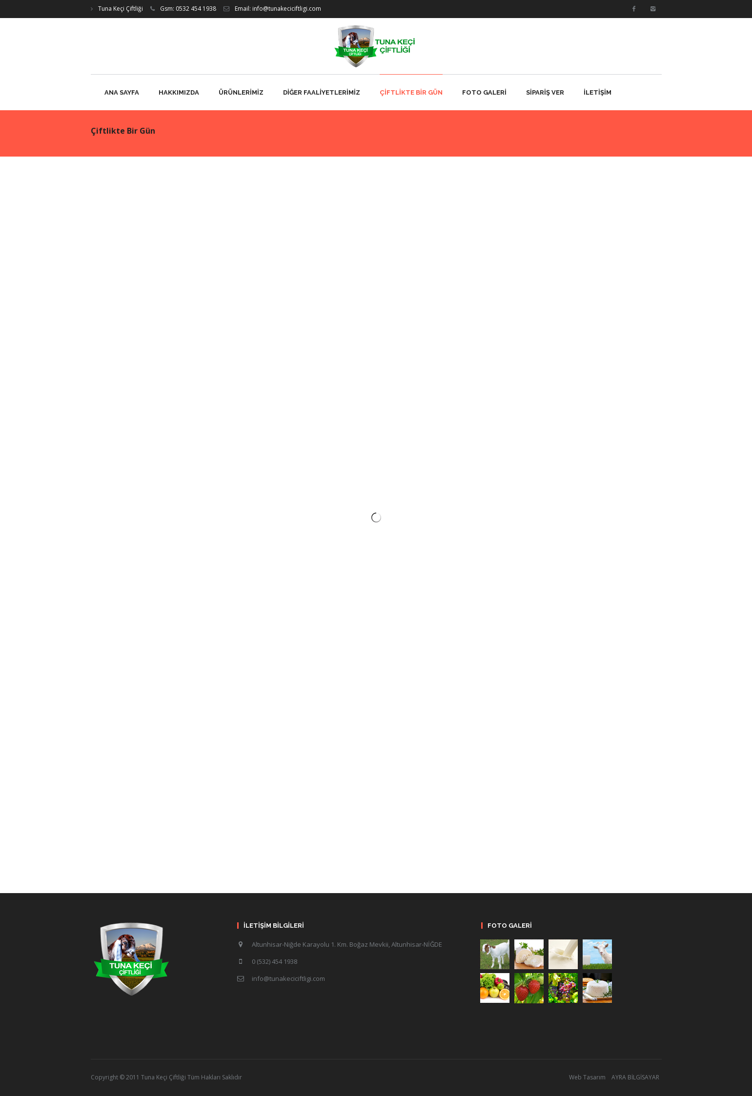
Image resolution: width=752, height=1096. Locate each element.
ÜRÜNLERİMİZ (241, 92)
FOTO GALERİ (484, 92)
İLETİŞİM (597, 92)
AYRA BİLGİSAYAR (635, 1077)
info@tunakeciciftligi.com (288, 978)
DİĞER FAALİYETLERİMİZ (321, 92)
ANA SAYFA (121, 92)
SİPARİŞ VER (545, 92)
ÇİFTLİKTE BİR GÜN (411, 92)
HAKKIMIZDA (179, 92)
